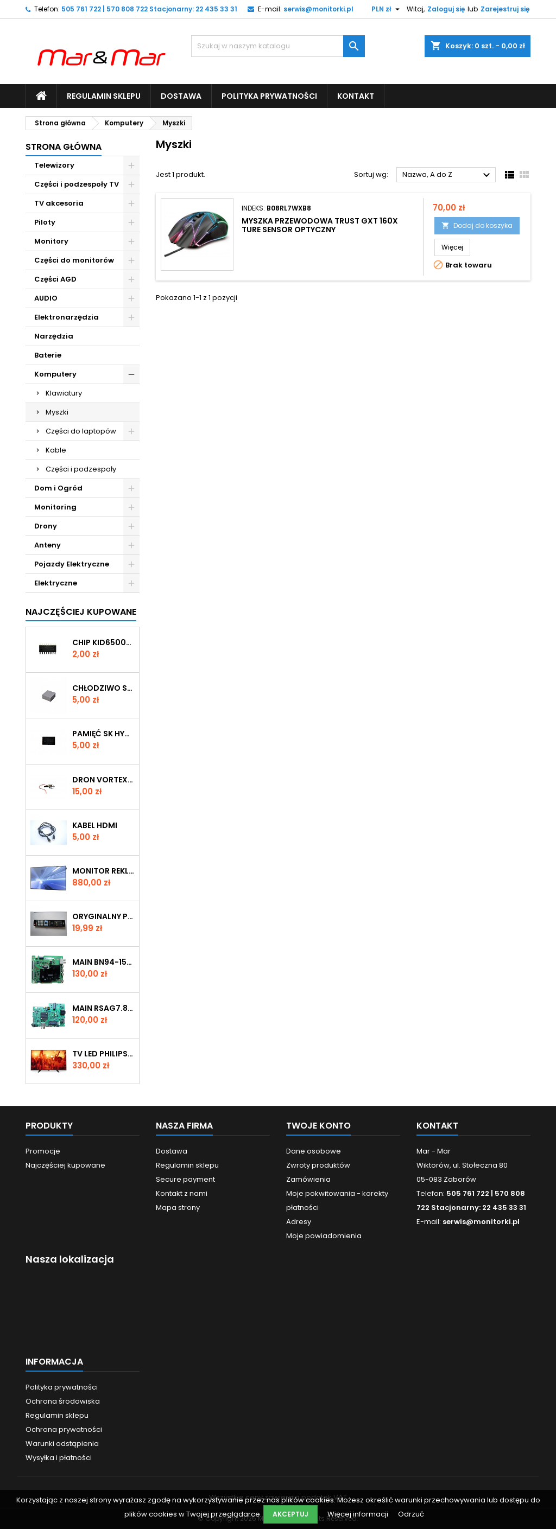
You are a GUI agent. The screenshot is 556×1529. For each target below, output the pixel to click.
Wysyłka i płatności (59, 1457)
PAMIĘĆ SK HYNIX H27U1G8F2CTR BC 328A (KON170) (103, 733)
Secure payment (185, 1179)
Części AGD (55, 279)
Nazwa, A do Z (447, 175)
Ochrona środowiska (63, 1401)
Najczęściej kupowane (65, 1165)
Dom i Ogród (58, 488)
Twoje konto (318, 1125)
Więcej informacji (358, 1514)
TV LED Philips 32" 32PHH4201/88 (103, 1053)
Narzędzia (53, 336)
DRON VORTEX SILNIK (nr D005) (103, 779)
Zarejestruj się (505, 9)
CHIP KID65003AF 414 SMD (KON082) (103, 642)
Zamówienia (308, 1179)
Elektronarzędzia (66, 317)
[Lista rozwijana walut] (386, 9)
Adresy (298, 1221)
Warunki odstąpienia (62, 1443)
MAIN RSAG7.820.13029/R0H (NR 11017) (103, 1008)
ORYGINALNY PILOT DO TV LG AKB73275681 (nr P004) (103, 916)
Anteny (47, 545)
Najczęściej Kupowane (81, 612)
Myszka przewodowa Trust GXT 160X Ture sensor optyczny (320, 225)
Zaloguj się (446, 9)
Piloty (44, 222)
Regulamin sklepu (104, 96)
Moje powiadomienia (324, 1236)
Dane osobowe (313, 1151)
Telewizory (54, 165)
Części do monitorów (74, 260)
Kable (56, 450)
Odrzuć (411, 1514)
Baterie (47, 355)
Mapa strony (178, 1207)
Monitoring (55, 507)
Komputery (55, 374)
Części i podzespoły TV (76, 184)
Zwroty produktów (318, 1165)
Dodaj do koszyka (477, 225)
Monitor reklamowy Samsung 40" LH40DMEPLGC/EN (103, 871)
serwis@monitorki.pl (318, 9)
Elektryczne (55, 583)
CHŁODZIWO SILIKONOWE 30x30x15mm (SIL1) (103, 688)
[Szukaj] (278, 46)
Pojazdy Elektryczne (71, 564)
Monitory (51, 241)
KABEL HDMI (94, 825)
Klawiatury (64, 393)
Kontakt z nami (181, 1193)
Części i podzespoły (81, 469)
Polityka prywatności (269, 96)
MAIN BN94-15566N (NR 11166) (103, 962)
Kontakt (355, 96)
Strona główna (64, 147)
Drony (45, 526)
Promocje (43, 1151)
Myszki (57, 412)
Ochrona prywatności (64, 1429)
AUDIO (46, 298)
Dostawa (181, 96)
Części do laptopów (81, 431)
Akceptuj (290, 1514)
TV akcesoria (59, 203)
